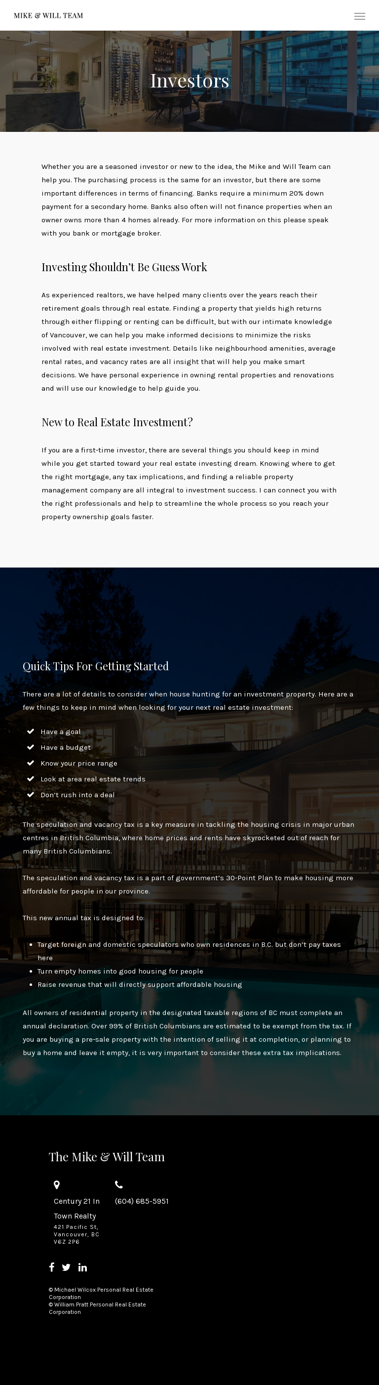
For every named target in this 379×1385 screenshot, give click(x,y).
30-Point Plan (249, 877)
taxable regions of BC (240, 1012)
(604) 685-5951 (142, 1201)
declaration (68, 1025)
